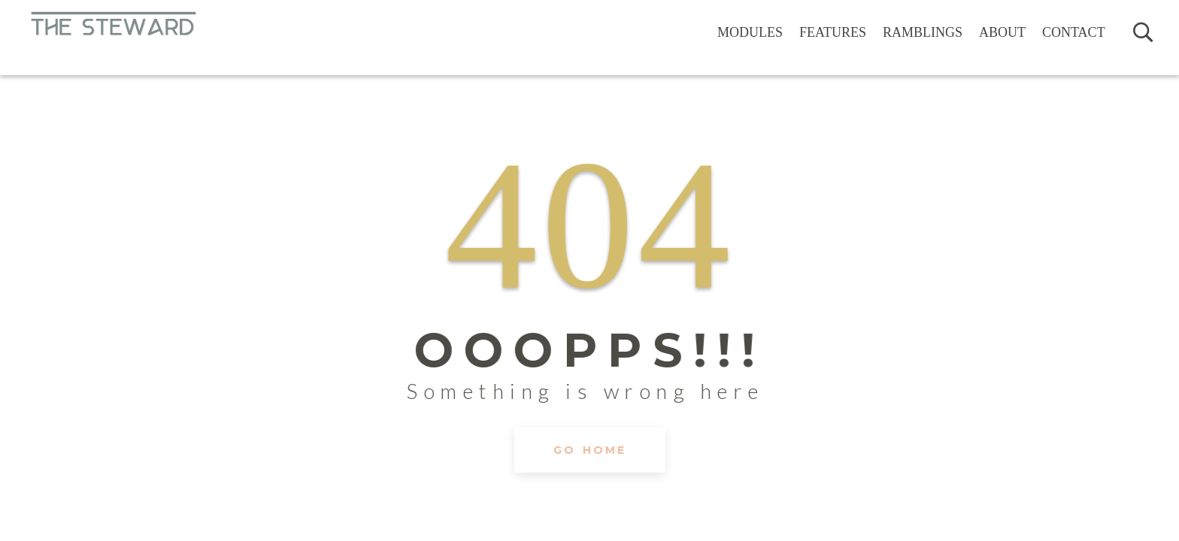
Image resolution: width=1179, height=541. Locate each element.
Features (832, 32)
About (1002, 32)
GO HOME (589, 477)
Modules (750, 32)
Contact (1073, 32)
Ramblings (922, 32)
